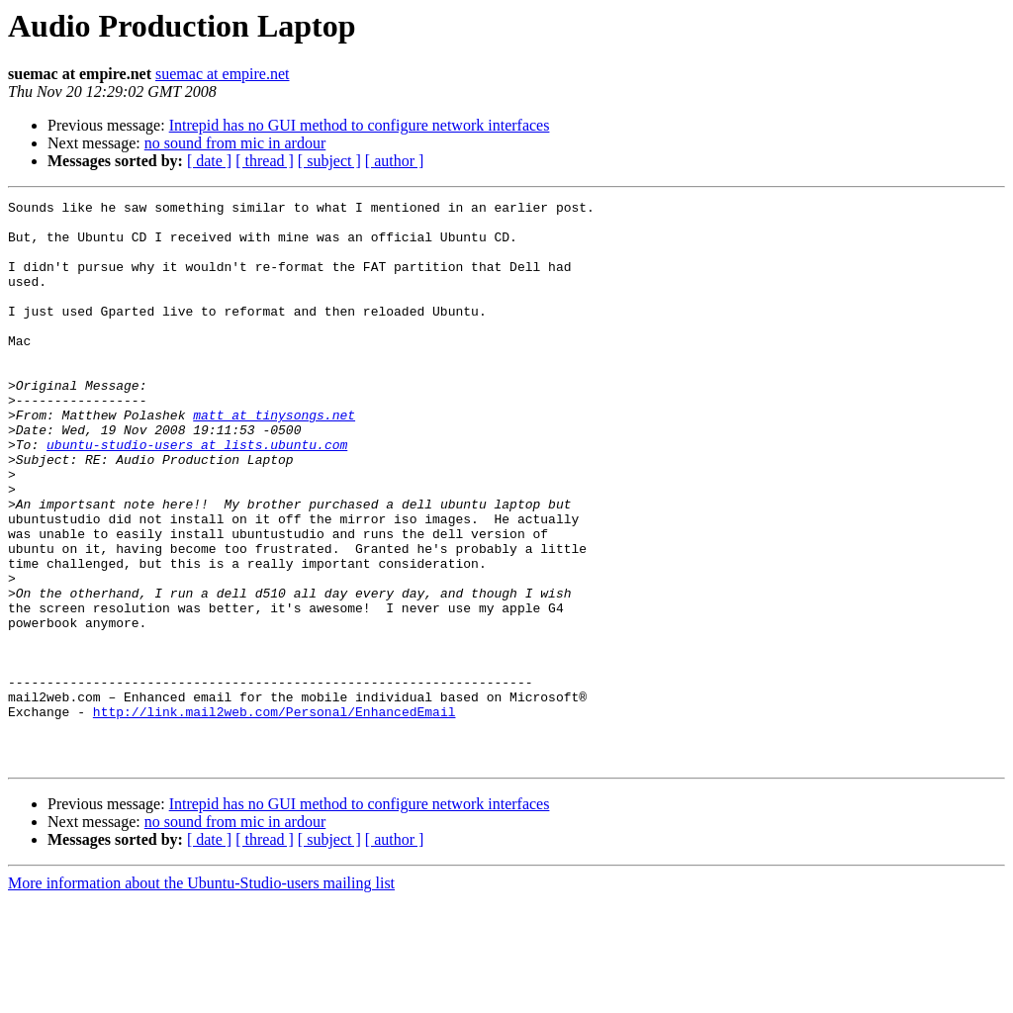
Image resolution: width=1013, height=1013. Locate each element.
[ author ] (394, 160)
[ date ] (209, 160)
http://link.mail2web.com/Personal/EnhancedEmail (274, 815)
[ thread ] (264, 160)
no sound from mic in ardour (235, 143)
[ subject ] (329, 160)
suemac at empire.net (222, 73)
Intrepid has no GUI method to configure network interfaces (359, 125)
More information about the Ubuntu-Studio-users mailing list (201, 995)
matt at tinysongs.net (274, 459)
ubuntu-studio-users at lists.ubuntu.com (196, 495)
